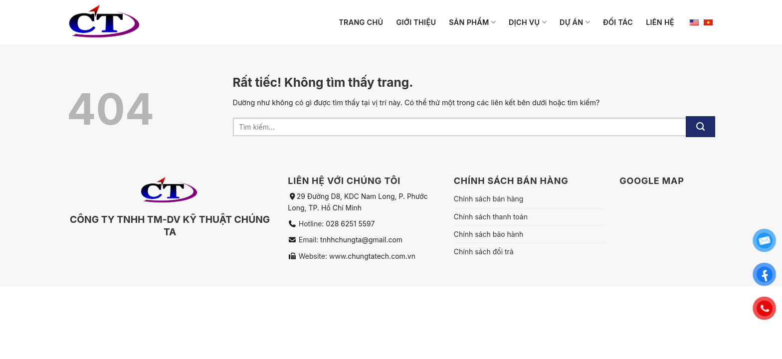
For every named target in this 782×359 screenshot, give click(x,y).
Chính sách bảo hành (488, 234)
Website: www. (322, 256)
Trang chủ (361, 22)
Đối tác (618, 22)
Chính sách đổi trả (484, 251)
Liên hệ (660, 22)
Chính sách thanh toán (491, 216)
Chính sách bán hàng (489, 198)
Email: (309, 239)
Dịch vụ (528, 22)
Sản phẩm (472, 22)
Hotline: (312, 223)
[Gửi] (700, 126)
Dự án (575, 22)
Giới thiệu (416, 22)
